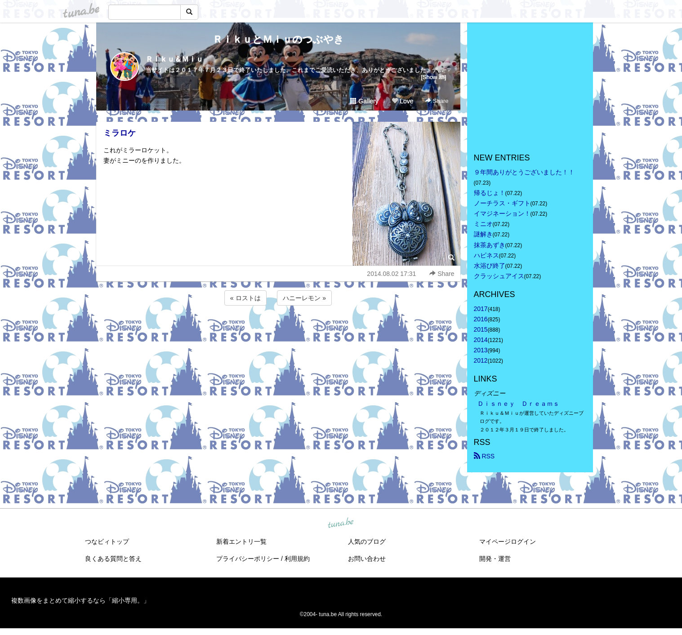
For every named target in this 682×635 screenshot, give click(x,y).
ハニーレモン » (304, 298)
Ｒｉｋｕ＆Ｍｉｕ (174, 59)
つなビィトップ (107, 541)
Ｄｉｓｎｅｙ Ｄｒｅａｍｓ (518, 403)
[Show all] (433, 77)
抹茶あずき (489, 245)
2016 (481, 319)
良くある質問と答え (113, 558)
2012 (481, 360)
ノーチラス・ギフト (502, 203)
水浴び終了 (489, 265)
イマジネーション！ (502, 213)
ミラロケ (119, 133)
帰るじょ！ (489, 192)
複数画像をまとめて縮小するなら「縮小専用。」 (80, 600)
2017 (481, 308)
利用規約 (297, 558)
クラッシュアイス (499, 276)
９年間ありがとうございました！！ (524, 172)
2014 (481, 339)
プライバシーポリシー (247, 558)
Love (402, 101)
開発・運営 (495, 558)
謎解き (483, 234)
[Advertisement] (278, 331)
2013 (481, 350)
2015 (481, 329)
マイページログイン (507, 541)
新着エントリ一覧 (241, 541)
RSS (484, 456)
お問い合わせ (367, 558)
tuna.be (341, 523)
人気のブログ (367, 541)
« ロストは (245, 298)
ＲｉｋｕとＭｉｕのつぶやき (278, 39)
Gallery (364, 101)
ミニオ (483, 223)
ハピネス (486, 255)
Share (436, 101)
